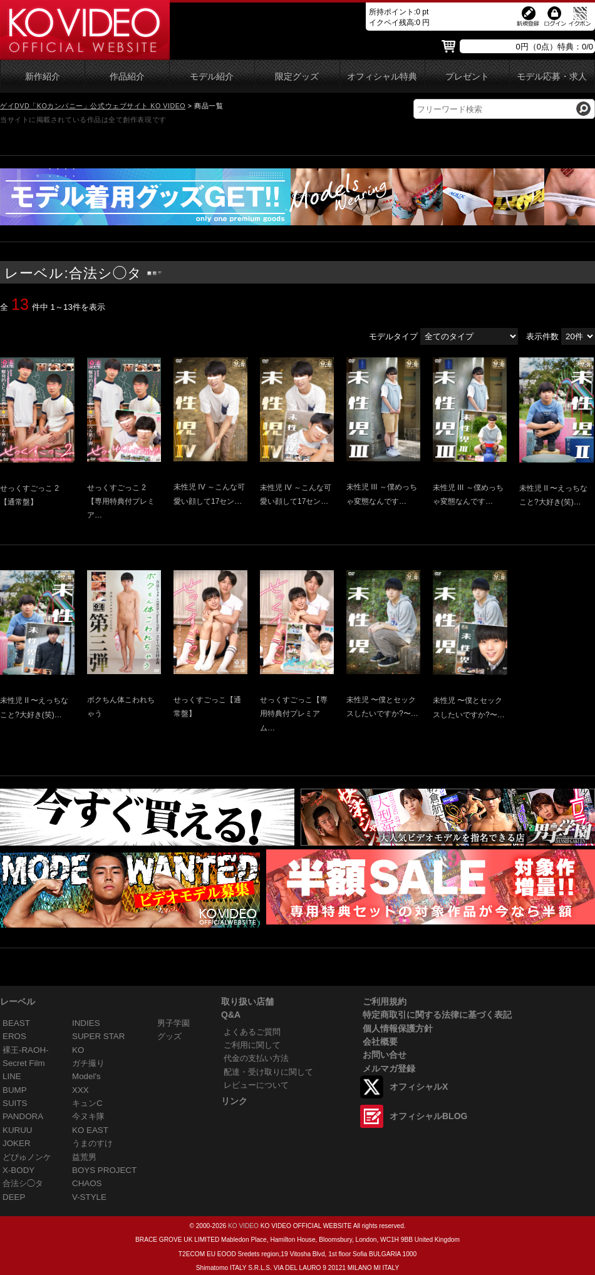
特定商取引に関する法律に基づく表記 (437, 1015)
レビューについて (256, 1085)
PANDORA (23, 1116)
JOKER (17, 1143)
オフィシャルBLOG (428, 1116)
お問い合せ (384, 1055)
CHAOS (87, 1183)
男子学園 (173, 1023)
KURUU (18, 1130)
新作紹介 (42, 76)
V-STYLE (89, 1197)
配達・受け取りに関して (268, 1072)
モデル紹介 (212, 76)
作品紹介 (127, 76)
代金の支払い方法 (256, 1058)
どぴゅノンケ (27, 1157)
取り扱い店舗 (247, 1001)
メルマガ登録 (389, 1068)
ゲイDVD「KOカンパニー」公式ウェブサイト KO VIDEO (92, 106)
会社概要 (380, 1042)
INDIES (86, 1023)
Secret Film (24, 1063)
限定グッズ (297, 76)
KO (78, 1050)
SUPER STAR (98, 1036)
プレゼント (467, 76)
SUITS (15, 1103)
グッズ (169, 1036)
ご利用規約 (384, 1001)
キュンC (87, 1103)
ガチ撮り (88, 1063)
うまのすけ (92, 1143)
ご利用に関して (252, 1045)
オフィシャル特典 (382, 76)
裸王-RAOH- (26, 1050)
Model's (86, 1076)
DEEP (14, 1197)
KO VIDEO (243, 1225)
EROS (14, 1036)
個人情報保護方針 (398, 1028)
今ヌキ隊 (88, 1116)
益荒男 (84, 1157)
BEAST (16, 1023)
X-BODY (18, 1170)
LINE (12, 1076)
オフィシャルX (419, 1087)
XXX (80, 1090)
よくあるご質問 (252, 1032)
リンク (234, 1101)
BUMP (15, 1090)
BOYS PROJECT (104, 1170)
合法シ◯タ (23, 1183)
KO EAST (90, 1130)
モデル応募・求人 (552, 76)
